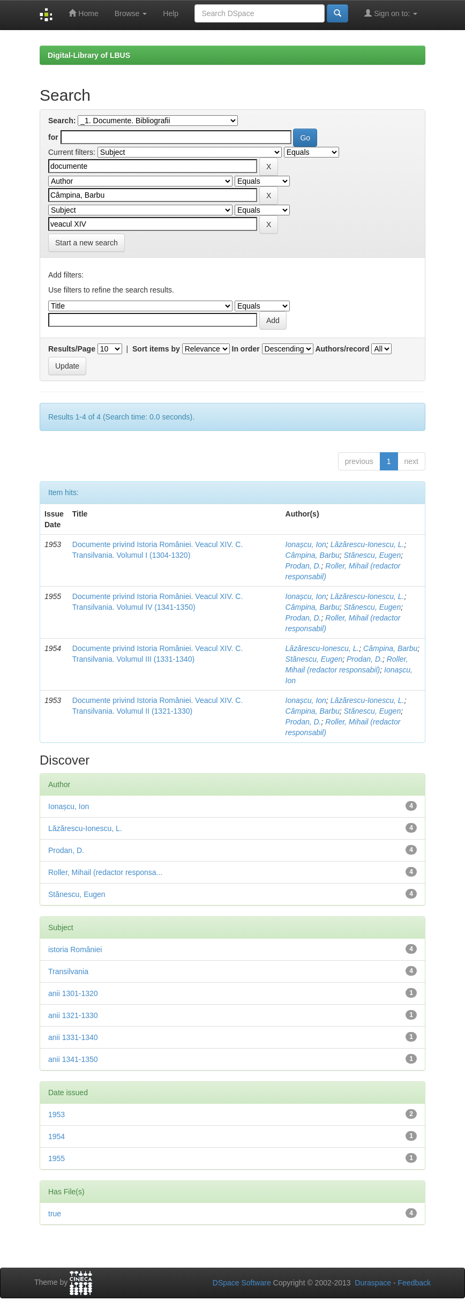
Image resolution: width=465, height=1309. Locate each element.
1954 (56, 1136)
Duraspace (373, 1282)
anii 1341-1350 (73, 1059)
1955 (56, 1158)
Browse (131, 13)
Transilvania (68, 971)
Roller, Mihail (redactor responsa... (105, 872)
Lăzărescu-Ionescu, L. (367, 544)
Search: (62, 120)
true (54, 1213)
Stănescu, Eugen (372, 555)
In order (246, 349)
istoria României (75, 949)
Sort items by (156, 349)
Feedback (414, 1282)
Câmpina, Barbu (313, 555)
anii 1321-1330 (73, 1015)
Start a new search (86, 242)
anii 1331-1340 (73, 1037)
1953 (56, 1114)
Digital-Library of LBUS (89, 55)
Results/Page (71, 349)
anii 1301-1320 (73, 993)
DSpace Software (242, 1282)
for (53, 137)
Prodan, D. (303, 566)
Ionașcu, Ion (306, 544)
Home (83, 13)
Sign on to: (390, 13)
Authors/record (342, 349)
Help (170, 13)
